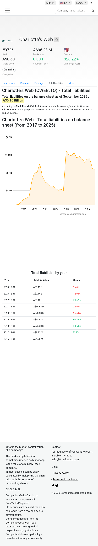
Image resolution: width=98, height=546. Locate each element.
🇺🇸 (64, 2)
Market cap (9, 83)
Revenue (24, 83)
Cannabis (9, 69)
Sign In (50, 2)
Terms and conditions (65, 479)
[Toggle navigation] (8, 10)
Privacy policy (61, 473)
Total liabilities (56, 83)
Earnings (38, 83)
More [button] (71, 83)
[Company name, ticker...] (75, 11)
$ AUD (80, 2)
